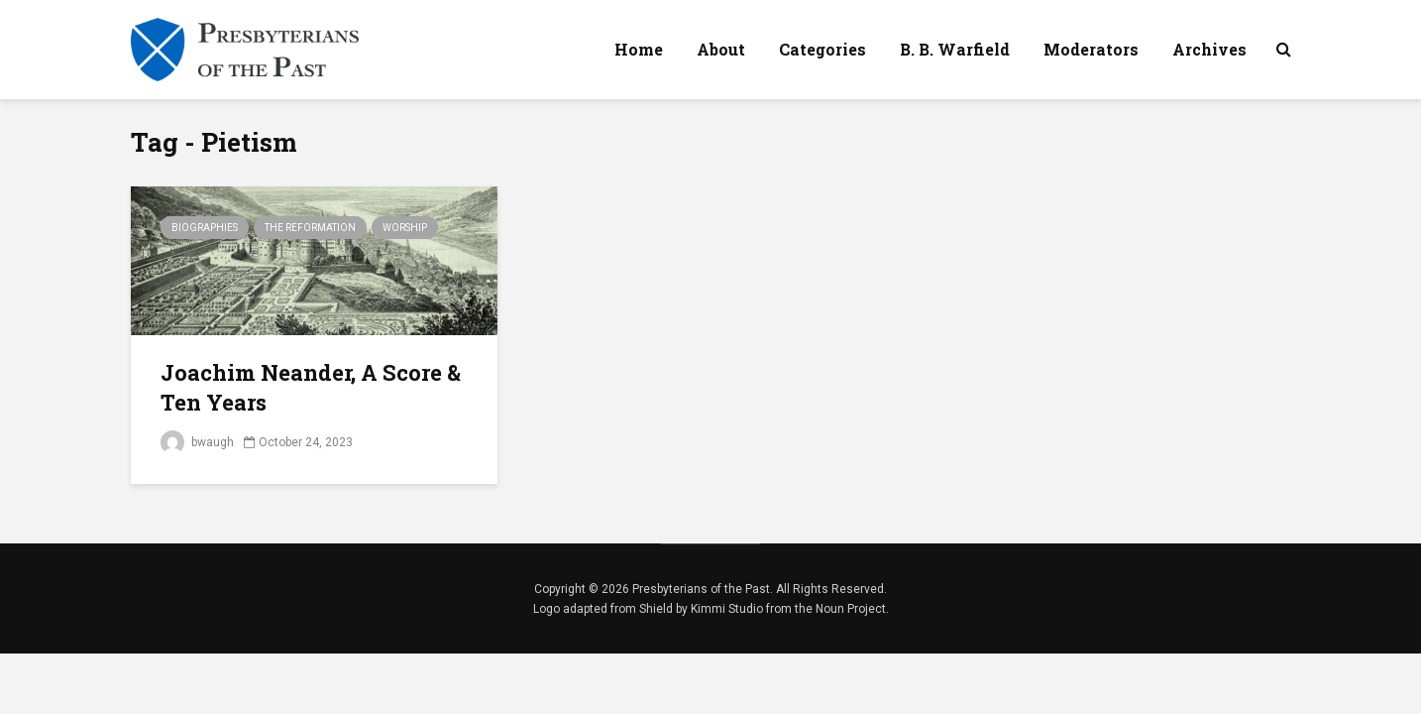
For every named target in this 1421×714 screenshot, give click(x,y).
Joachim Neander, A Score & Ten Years (311, 387)
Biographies (204, 227)
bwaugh (197, 442)
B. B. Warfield (955, 49)
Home (638, 49)
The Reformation (310, 227)
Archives (1209, 49)
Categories (822, 49)
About (721, 49)
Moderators (1091, 49)
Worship (405, 227)
